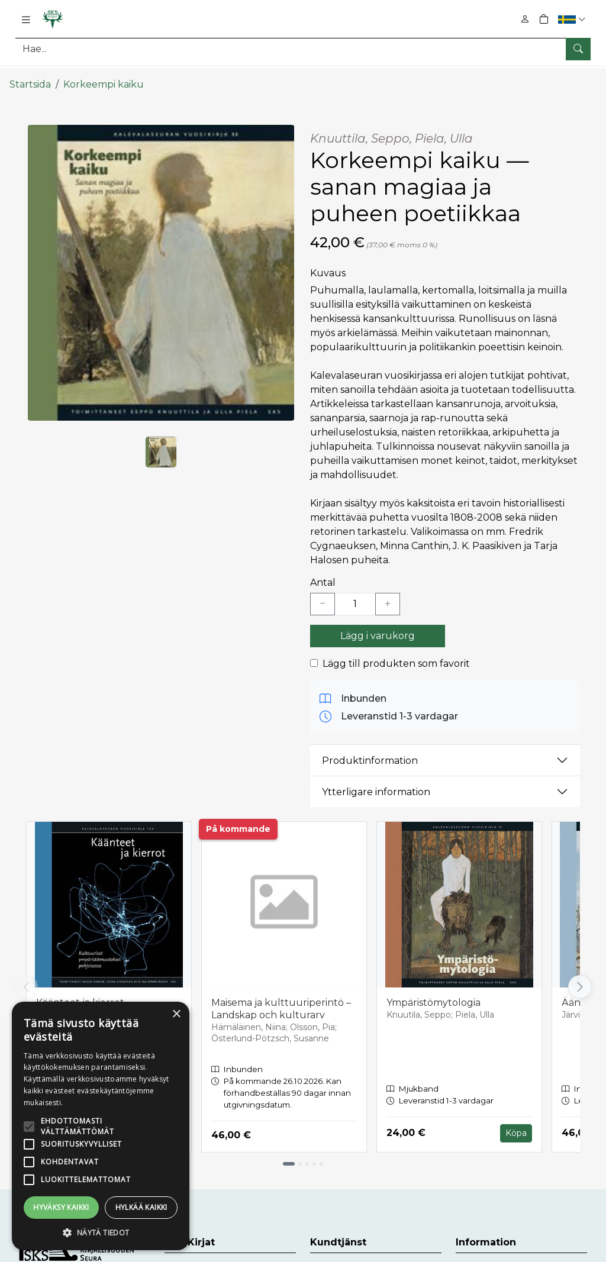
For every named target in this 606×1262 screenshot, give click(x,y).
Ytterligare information (376, 782)
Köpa (516, 1124)
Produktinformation (370, 751)
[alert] (100, 1126)
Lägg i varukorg (377, 626)
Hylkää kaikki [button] (141, 1207)
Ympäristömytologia (433, 993)
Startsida (30, 75)
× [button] (176, 1014)
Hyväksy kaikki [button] (61, 1207)
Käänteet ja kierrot (80, 993)
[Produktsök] (303, 49)
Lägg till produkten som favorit (396, 654)
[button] (573, 19)
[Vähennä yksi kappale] (322, 595)
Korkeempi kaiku (103, 75)
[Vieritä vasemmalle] (26, 978)
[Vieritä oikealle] (580, 978)
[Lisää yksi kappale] (387, 595)
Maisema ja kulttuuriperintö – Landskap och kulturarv (281, 1000)
